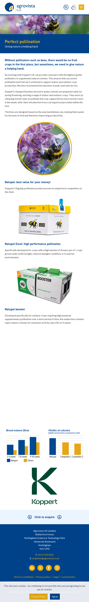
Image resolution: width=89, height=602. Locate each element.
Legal (56, 577)
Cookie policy (68, 577)
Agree (55, 596)
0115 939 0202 (46, 554)
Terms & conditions (24, 577)
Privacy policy (43, 577)
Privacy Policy (38, 596)
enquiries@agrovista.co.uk (45, 558)
